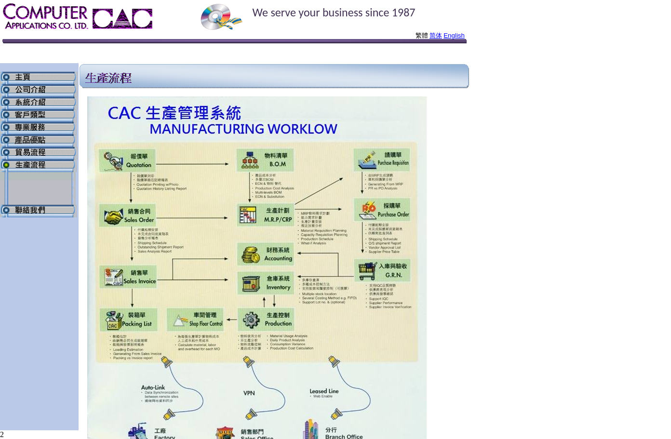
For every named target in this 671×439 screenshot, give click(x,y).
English (454, 35)
